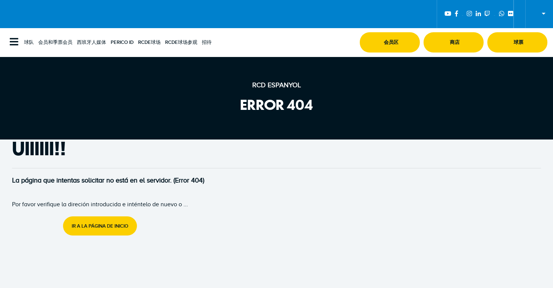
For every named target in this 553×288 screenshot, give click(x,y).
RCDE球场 (149, 42)
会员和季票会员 (55, 42)
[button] (390, 42)
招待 (207, 42)
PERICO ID (122, 42)
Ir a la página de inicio (100, 226)
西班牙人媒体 (91, 42)
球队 (29, 42)
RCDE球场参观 (181, 42)
